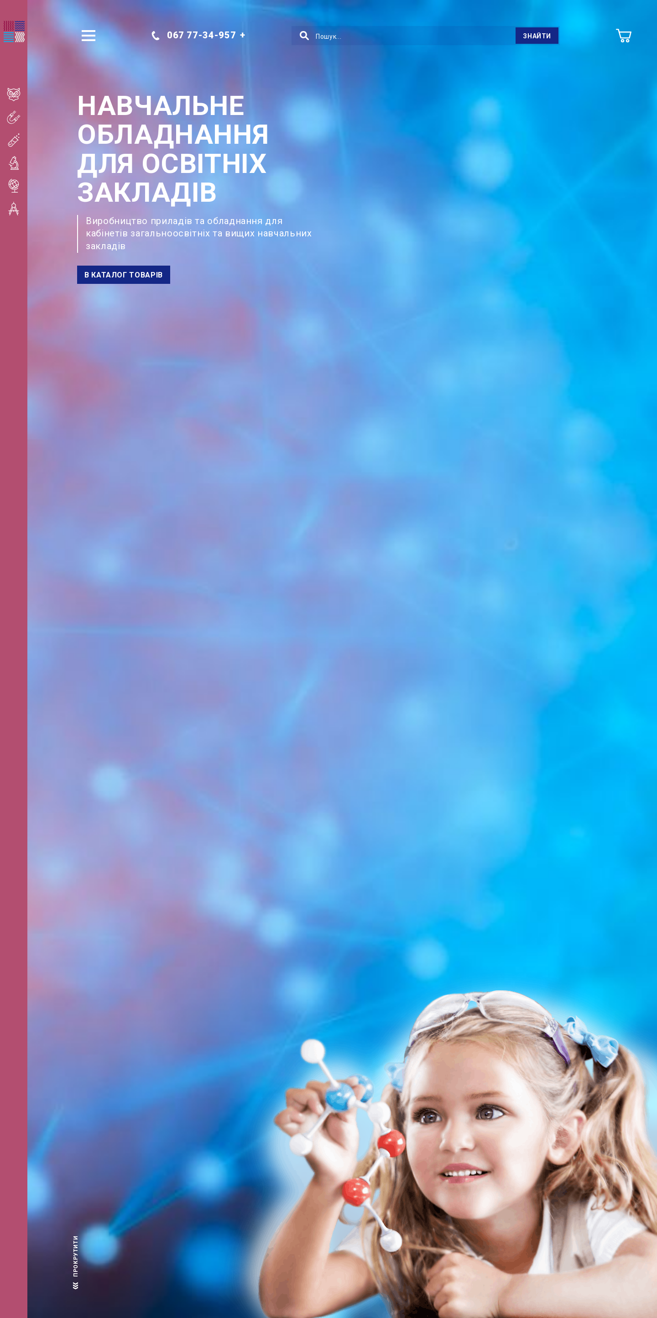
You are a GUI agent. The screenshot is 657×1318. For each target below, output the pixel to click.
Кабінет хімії (19, 140)
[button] (88, 35)
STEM (19, 277)
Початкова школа (19, 94)
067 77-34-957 (193, 35)
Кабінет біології (19, 163)
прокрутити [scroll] (75, 1260)
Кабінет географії (19, 186)
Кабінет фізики (19, 117)
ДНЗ (19, 254)
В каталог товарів (123, 275)
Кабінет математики (19, 208)
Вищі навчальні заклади (19, 231)
